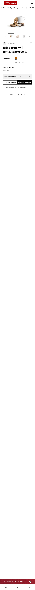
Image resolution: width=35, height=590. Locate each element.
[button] (6, 36)
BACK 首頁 (30, 8)
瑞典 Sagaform (17, 8)
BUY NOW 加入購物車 (24, 82)
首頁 (4, 8)
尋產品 (9, 8)
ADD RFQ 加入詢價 (10, 82)
